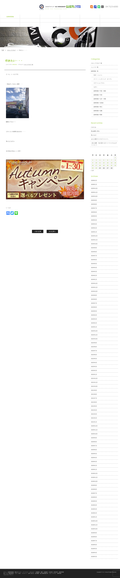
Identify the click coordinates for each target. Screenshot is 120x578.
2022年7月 (94, 350)
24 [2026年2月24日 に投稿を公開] (96, 168)
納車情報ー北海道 (97, 103)
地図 (42, 572)
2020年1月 (94, 469)
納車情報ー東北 (96, 106)
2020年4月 (94, 457)
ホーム (5, 572)
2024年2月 (94, 275)
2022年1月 (94, 374)
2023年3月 (94, 319)
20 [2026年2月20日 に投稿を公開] (107, 165)
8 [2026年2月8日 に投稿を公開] (115, 160)
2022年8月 (94, 346)
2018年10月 (94, 529)
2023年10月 (94, 291)
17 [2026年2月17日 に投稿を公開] (96, 165)
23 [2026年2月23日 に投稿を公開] (93, 168)
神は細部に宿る (95, 131)
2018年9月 (94, 533)
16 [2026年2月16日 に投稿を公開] (93, 165)
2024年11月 (94, 240)
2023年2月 (94, 323)
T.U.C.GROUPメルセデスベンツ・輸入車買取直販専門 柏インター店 (60, 7)
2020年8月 (94, 441)
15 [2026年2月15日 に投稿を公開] (115, 163)
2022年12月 (94, 331)
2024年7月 (94, 255)
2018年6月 (94, 544)
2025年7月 (94, 208)
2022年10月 (94, 339)
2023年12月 (94, 283)
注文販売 (51, 572)
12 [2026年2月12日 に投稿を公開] (104, 163)
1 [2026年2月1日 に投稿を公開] (115, 157)
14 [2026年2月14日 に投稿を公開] (111, 163)
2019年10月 (94, 481)
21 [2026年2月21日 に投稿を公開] (111, 165)
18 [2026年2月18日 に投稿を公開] (100, 165)
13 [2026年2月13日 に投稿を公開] (107, 163)
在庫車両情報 (11, 572)
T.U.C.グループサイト (8, 574)
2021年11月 (94, 382)
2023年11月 (94, 287)
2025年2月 (94, 228)
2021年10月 (94, 386)
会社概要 (37, 573)
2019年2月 (94, 513)
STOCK (91, 8)
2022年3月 (94, 366)
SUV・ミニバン (96, 75)
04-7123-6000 (111, 6)
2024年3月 (94, 271)
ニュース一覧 (94, 67)
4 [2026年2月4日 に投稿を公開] (100, 160)
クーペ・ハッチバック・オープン (101, 79)
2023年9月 (94, 295)
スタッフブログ (11, 50)
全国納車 (46, 572)
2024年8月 (94, 251)
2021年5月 (94, 406)
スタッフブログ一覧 (28, 64)
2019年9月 (94, 485)
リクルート (24, 573)
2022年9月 (94, 343)
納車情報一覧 (94, 71)
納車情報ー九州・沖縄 (98, 99)
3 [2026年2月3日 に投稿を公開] (96, 160)
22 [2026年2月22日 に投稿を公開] (115, 165)
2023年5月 (94, 311)
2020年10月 (94, 434)
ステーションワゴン (97, 83)
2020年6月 (94, 449)
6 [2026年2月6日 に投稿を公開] (107, 160)
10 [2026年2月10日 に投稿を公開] (96, 163)
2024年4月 (94, 267)
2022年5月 (94, 358)
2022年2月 (94, 370)
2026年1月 (94, 184)
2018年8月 (94, 536)
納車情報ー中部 (96, 95)
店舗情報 (38, 572)
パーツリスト (25, 572)
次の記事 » (52, 231)
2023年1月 (94, 327)
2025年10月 (94, 196)
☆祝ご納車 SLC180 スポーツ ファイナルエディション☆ (104, 144)
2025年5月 (94, 216)
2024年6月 (94, 259)
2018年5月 (94, 548)
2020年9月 (94, 438)
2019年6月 (94, 497)
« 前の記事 (37, 231)
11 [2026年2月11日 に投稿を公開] (100, 163)
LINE (98, 8)
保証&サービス (18, 572)
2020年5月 (94, 453)
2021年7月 (94, 398)
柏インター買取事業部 (9, 573)
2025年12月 (94, 188)
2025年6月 (94, 212)
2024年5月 (94, 263)
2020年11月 (94, 430)
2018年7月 (94, 540)
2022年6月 (94, 354)
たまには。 (94, 127)
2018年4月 (94, 552)
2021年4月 (94, 410)
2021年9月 (94, 390)
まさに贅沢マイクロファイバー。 (100, 139)
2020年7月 (94, 445)
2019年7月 (94, 493)
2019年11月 (94, 477)
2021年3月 (94, 414)
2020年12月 (94, 426)
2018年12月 (94, 521)
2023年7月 (94, 303)
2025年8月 (94, 204)
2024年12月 (94, 236)
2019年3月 (94, 509)
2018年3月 (94, 556)
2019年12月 (94, 473)
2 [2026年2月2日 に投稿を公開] (92, 160)
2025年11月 (94, 192)
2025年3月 (94, 224)
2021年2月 (94, 418)
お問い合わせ (31, 573)
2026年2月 (94, 180)
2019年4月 (94, 505)
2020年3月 (94, 461)
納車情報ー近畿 (96, 110)
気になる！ (94, 135)
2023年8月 (94, 299)
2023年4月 (94, 315)
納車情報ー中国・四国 (98, 91)
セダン (94, 87)
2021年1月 (94, 422)
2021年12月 (94, 378)
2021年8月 (94, 394)
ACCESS (95, 8)
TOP (3, 50)
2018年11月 (94, 525)
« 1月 (92, 170)
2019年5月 (94, 501)
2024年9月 (94, 247)
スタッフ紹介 (18, 573)
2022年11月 (94, 335)
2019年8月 (94, 489)
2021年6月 (94, 402)
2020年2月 (94, 465)
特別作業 (56, 572)
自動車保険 (61, 572)
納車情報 (59, 573)
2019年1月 (94, 517)
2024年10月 (94, 244)
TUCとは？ (32, 572)
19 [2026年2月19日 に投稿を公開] (104, 165)
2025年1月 (94, 232)
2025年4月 (94, 220)
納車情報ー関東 (96, 114)
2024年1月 (94, 279)
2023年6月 (94, 307)
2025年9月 (94, 200)
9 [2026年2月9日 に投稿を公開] (92, 163)
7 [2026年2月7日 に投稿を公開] (111, 160)
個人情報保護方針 (44, 573)
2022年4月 (94, 362)
